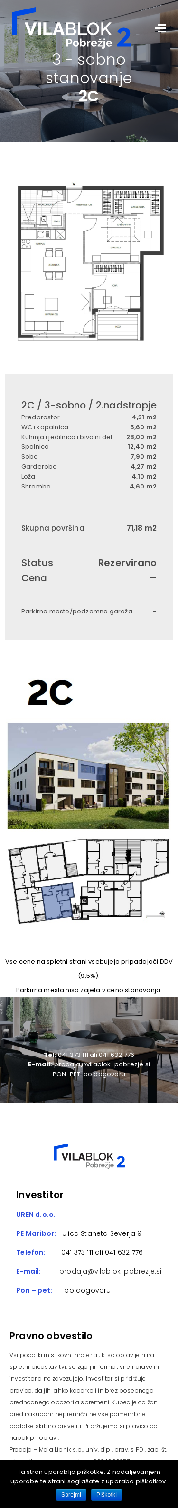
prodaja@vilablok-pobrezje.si (110, 1271)
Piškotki (106, 1494)
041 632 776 (124, 1252)
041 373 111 (76, 1252)
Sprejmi (71, 1494)
